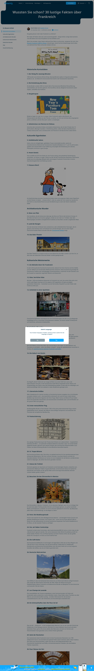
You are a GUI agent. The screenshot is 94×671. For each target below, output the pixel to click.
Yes (56, 340)
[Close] (66, 329)
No (37, 340)
